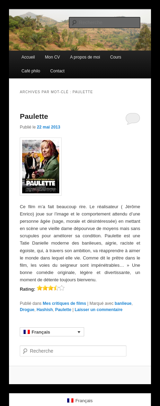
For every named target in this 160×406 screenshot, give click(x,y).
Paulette (34, 116)
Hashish (45, 309)
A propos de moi (85, 57)
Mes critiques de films (64, 303)
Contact (57, 71)
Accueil (28, 57)
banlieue (123, 303)
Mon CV (52, 57)
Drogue (27, 309)
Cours (115, 57)
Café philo (30, 71)
